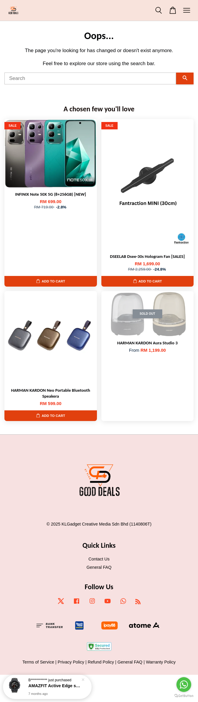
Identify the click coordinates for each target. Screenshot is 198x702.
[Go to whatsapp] (183, 684)
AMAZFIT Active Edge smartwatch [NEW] (54, 685)
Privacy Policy (71, 662)
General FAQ (99, 567)
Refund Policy (101, 662)
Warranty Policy (161, 662)
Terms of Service (38, 662)
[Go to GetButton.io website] (183, 696)
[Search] (90, 78)
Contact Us (98, 559)
